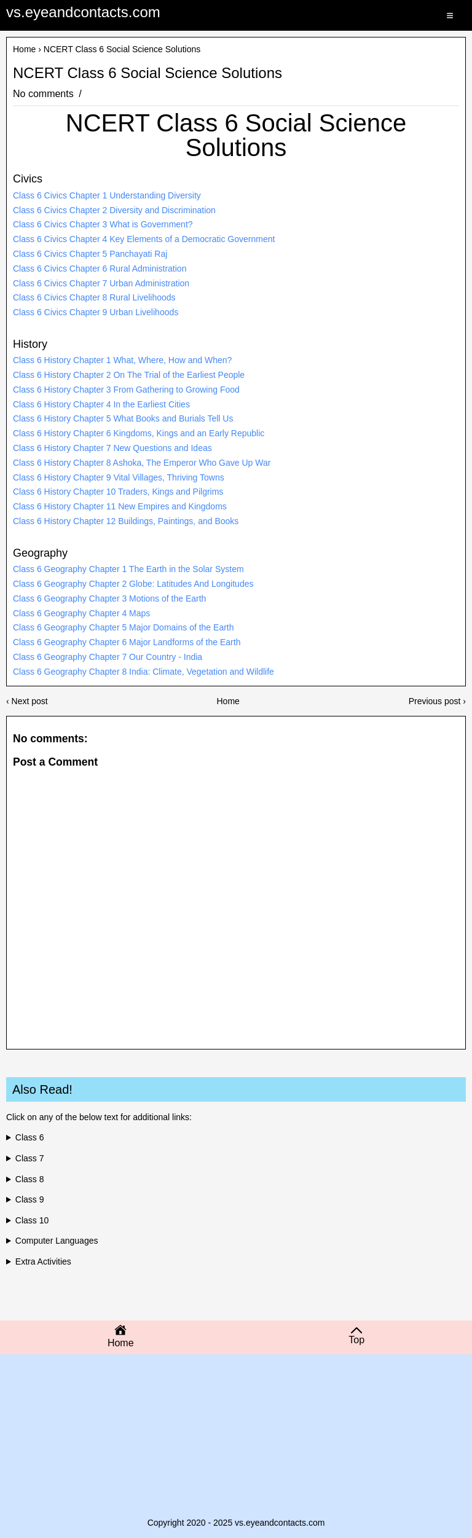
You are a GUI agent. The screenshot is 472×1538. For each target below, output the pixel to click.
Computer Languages (56, 1241)
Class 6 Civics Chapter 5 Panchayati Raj (90, 254)
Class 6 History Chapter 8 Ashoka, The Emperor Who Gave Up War (141, 463)
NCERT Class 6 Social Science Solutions (147, 73)
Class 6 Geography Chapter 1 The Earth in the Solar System (128, 569)
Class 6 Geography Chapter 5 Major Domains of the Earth (123, 627)
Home (24, 49)
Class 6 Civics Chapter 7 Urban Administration (101, 283)
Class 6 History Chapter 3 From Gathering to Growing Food (126, 389)
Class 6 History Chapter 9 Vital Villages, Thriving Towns (118, 477)
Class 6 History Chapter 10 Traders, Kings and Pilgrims (118, 491)
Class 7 (29, 1158)
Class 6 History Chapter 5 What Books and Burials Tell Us (123, 418)
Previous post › (437, 701)
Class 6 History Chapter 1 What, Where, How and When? (122, 360)
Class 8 (29, 1179)
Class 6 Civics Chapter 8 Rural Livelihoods (94, 297)
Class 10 (32, 1220)
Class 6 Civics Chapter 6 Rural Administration (99, 268)
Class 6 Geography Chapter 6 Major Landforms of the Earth (126, 642)
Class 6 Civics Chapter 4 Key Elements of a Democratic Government (144, 239)
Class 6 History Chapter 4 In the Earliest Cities (101, 404)
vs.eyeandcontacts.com (83, 12)
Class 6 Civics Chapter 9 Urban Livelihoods (95, 312)
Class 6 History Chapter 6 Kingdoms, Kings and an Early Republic (138, 433)
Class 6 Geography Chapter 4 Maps (81, 613)
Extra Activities (43, 1261)
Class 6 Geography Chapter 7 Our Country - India (107, 657)
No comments (44, 93)
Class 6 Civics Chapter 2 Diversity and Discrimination (114, 210)
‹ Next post (27, 701)
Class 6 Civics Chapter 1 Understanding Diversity (107, 195)
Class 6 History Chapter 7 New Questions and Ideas (112, 448)
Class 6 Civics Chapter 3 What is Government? (103, 224)
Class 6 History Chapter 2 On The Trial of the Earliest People (129, 375)
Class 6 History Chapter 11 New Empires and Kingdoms (120, 506)
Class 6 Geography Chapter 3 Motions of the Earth (109, 598)
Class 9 (29, 1199)
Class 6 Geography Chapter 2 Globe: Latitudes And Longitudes (133, 584)
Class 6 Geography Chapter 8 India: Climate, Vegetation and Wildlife (143, 672)
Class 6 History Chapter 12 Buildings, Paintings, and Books (125, 521)
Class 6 (29, 1137)
